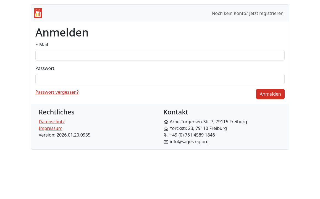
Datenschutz (52, 122)
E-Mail (41, 44)
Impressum (50, 128)
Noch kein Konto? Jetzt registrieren (248, 13)
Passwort (44, 68)
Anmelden (270, 94)
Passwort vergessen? (56, 92)
